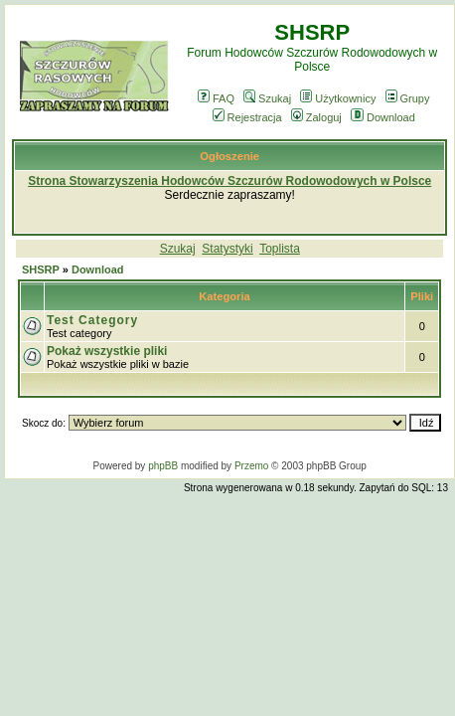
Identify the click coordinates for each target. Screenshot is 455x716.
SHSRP (41, 269)
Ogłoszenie (229, 156)
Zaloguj (316, 117)
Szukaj (267, 98)
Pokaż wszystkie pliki (107, 351)
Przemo (251, 465)
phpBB (163, 465)
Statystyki (227, 249)
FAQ (216, 98)
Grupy (407, 98)
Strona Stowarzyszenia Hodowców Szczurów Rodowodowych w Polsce (229, 181)
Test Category (92, 320)
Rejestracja (247, 117)
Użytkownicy (338, 98)
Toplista (279, 249)
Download (383, 117)
